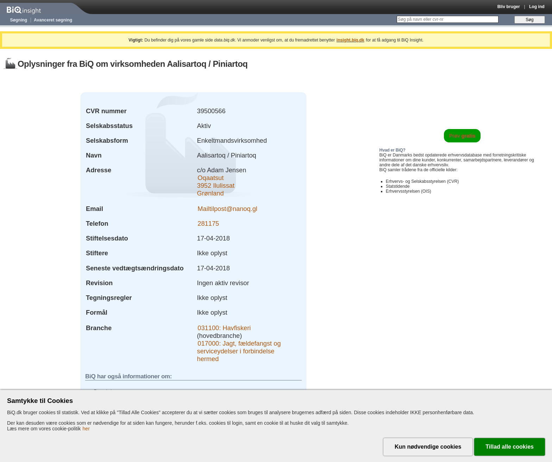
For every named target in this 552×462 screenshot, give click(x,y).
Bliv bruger (508, 6)
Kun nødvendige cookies (428, 447)
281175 (208, 223)
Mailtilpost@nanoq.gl (227, 208)
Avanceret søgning (53, 20)
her (86, 428)
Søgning (18, 20)
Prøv (462, 136)
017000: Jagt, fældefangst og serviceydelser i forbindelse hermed (239, 351)
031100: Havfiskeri (224, 328)
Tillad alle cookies (509, 447)
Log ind (537, 6)
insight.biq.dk (350, 40)
